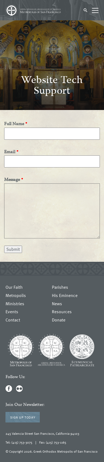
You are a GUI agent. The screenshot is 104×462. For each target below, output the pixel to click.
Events (12, 312)
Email (9, 153)
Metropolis (16, 296)
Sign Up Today (22, 417)
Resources (62, 312)
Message (12, 180)
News (57, 304)
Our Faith (14, 287)
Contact (13, 320)
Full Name (14, 125)
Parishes (60, 287)
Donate (58, 320)
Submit (13, 249)
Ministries (15, 304)
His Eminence (65, 296)
